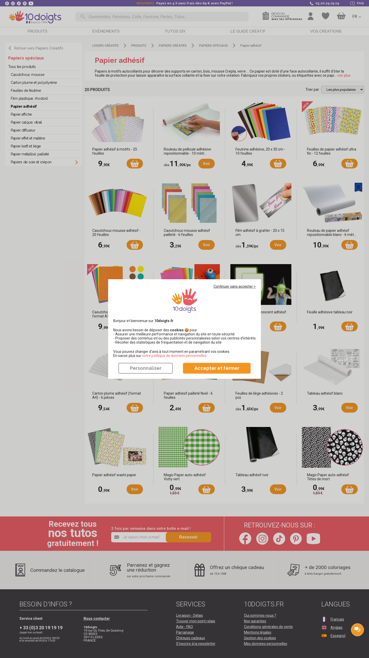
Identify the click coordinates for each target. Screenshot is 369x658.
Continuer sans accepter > (234, 286)
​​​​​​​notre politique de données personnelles (174, 356)
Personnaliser (145, 368)
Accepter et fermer (216, 368)
